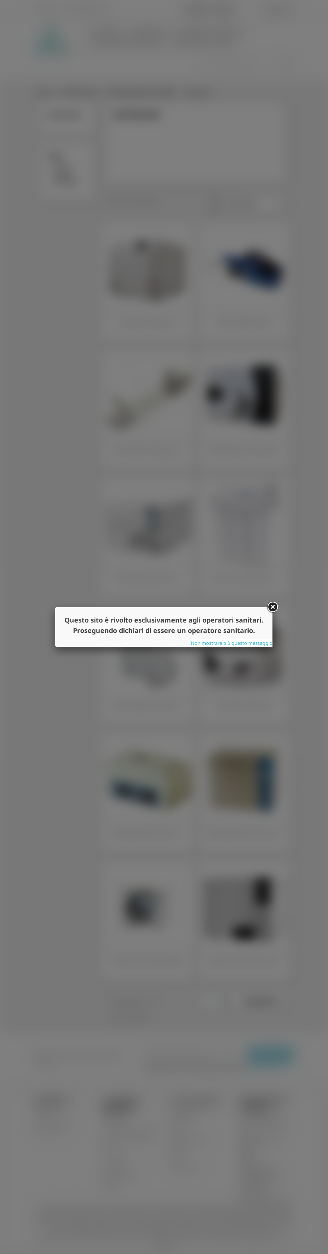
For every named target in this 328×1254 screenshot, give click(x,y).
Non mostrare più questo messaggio (231, 643)
